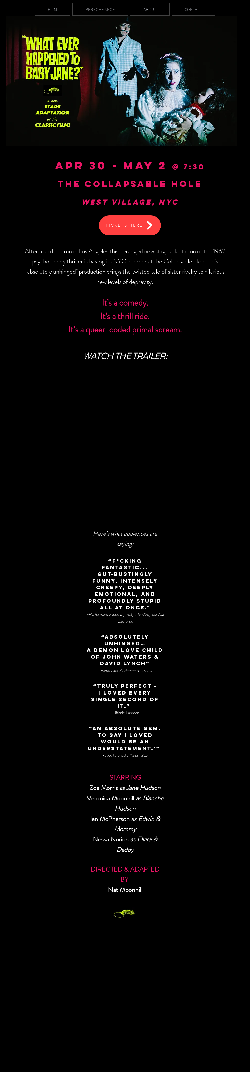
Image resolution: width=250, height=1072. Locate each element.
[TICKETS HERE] (130, 225)
